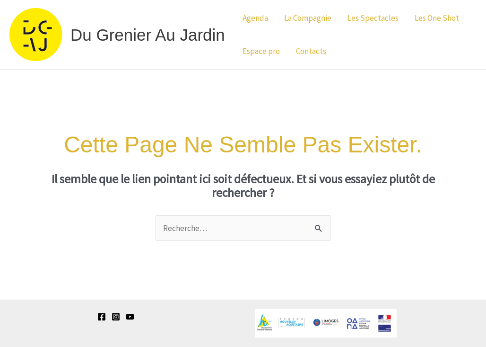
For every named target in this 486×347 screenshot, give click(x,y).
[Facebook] (101, 316)
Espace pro (261, 51)
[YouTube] (130, 316)
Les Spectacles (373, 18)
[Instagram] (116, 316)
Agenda (255, 18)
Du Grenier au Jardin (147, 35)
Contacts (311, 51)
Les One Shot (437, 18)
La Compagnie (307, 18)
